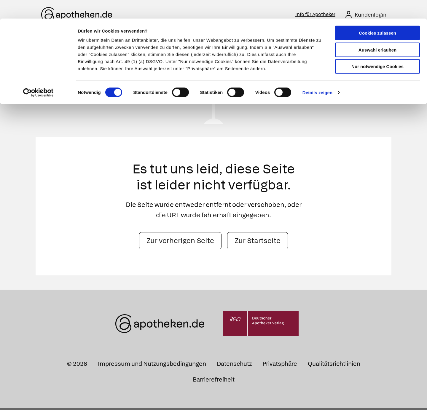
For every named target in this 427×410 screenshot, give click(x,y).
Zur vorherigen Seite (180, 242)
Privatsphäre (279, 365)
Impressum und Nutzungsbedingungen (152, 365)
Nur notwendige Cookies (377, 47)
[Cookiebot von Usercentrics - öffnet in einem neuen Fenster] (38, 74)
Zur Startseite (258, 242)
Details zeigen (317, 73)
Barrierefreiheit (214, 381)
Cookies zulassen (377, 14)
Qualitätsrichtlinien (334, 365)
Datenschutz (234, 365)
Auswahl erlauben (377, 31)
